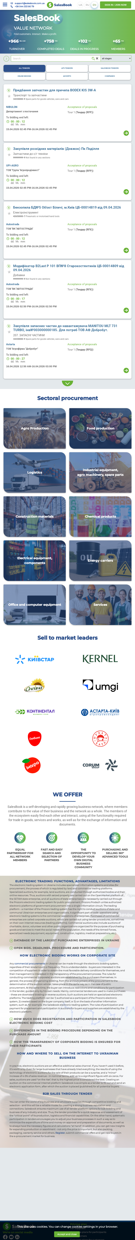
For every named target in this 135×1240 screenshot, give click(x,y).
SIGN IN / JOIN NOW (116, 5)
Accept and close (67, 1234)
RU (87, 5)
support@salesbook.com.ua (29, 3)
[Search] (56, 58)
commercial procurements (29, 963)
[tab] (24, 68)
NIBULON (11, 107)
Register (60, 1132)
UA (80, 5)
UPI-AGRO (12, 165)
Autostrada (12, 224)
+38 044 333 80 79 (24, 6)
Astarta (10, 344)
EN (94, 5)
